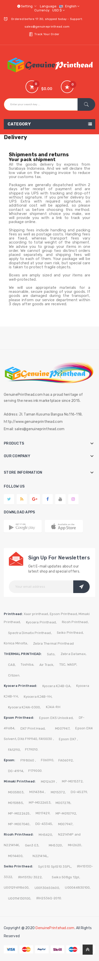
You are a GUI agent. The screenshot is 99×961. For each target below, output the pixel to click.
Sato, (51, 654)
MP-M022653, (40, 802)
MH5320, (56, 845)
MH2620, (75, 845)
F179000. (35, 771)
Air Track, (46, 665)
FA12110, (14, 750)
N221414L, (40, 856)
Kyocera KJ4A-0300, (24, 707)
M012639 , (49, 781)
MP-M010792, (66, 813)
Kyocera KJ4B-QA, (56, 686)
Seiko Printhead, (70, 633)
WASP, (72, 664)
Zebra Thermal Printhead (53, 643)
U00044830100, (77, 887)
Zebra (65, 654)
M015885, (16, 803)
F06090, (47, 760)
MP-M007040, (19, 824)
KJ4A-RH (53, 707)
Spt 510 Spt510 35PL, (55, 866)
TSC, (62, 664)
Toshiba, (27, 664)
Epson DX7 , (68, 739)
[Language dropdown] (68, 6)
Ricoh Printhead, (75, 622)
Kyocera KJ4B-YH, (38, 696)
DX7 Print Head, (33, 728)
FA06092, (65, 760)
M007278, (63, 803)
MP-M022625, (19, 813)
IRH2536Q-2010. (49, 898)
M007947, (62, 728)
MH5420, (46, 835)
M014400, (15, 856)
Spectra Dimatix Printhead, (30, 633)
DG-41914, (16, 771)
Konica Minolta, (16, 643)
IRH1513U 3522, (30, 877)
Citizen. (14, 675)
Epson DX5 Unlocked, (56, 718)
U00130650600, (47, 888)
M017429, (43, 813)
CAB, (12, 665)
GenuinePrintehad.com (54, 928)
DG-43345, (44, 824)
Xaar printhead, (36, 614)
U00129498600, (16, 887)
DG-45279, (79, 792)
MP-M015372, (72, 781)
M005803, (16, 792)
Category (19, 124)
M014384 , (37, 792)
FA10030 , (46, 739)
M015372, (58, 792)
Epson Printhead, (64, 614)
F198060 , (28, 760)
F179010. (31, 749)
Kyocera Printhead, (41, 622)
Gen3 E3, (32, 845)
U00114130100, (19, 898)
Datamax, (78, 654)
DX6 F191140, (28, 739)
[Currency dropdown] (58, 10)
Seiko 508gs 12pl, (66, 877)
